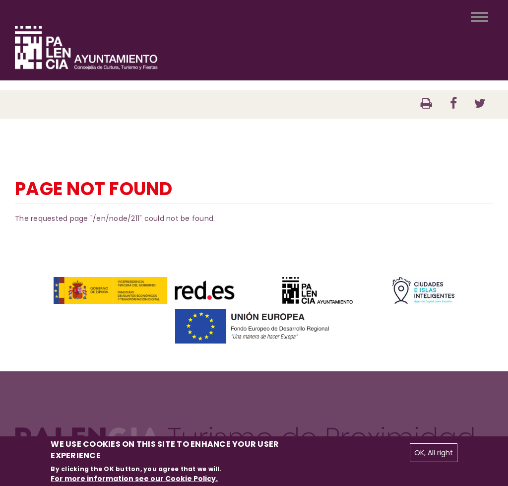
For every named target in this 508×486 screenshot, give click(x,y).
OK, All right (433, 453)
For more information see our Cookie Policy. (134, 479)
